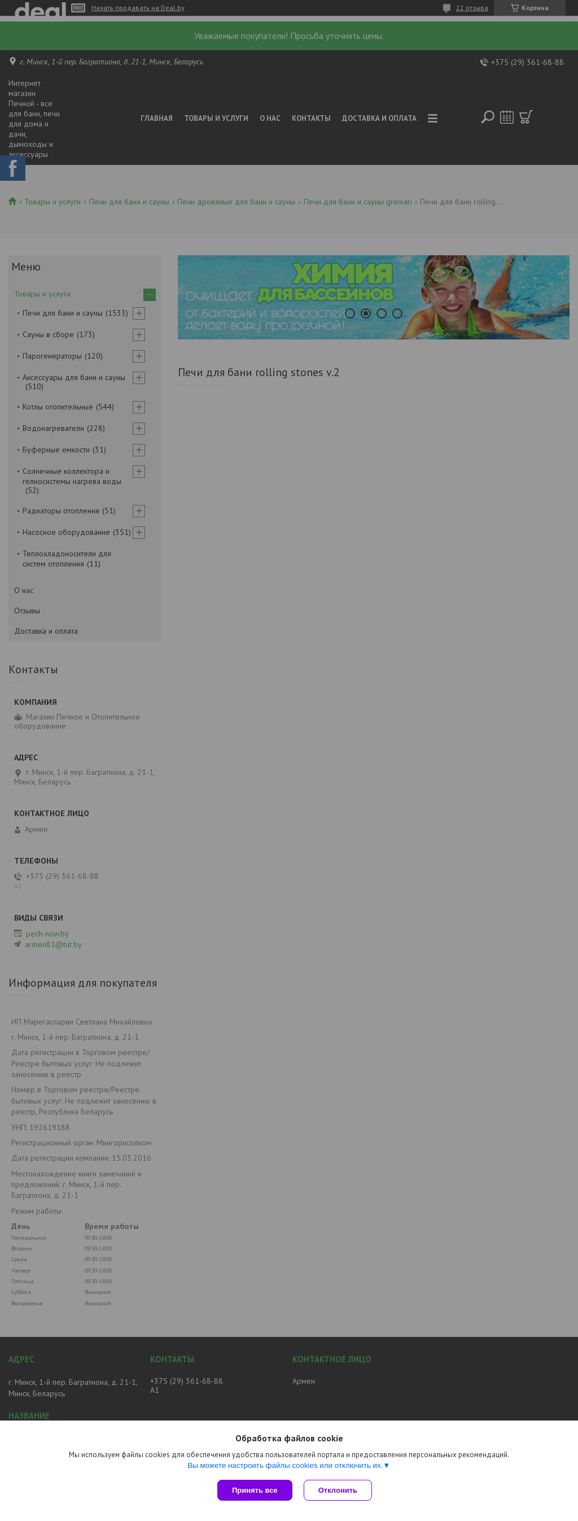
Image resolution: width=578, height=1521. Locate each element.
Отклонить (337, 1490)
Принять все (255, 1490)
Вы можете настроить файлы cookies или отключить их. (285, 1465)
